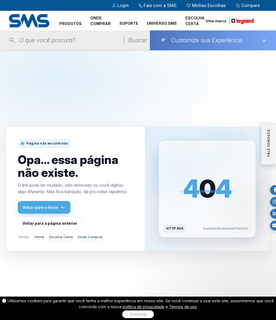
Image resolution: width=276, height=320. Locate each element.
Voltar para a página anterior (49, 223)
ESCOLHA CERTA (195, 21)
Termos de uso (183, 306)
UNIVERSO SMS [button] (162, 23)
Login (121, 5)
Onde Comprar (90, 237)
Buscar (138, 40)
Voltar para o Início (44, 207)
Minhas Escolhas (206, 5)
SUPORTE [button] (128, 23)
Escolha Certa (61, 237)
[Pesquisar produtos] (71, 40)
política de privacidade (143, 306)
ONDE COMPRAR (100, 21)
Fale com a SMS (158, 5)
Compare (248, 5)
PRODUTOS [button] (70, 23)
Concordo (138, 314)
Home (39, 237)
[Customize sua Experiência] (213, 40)
